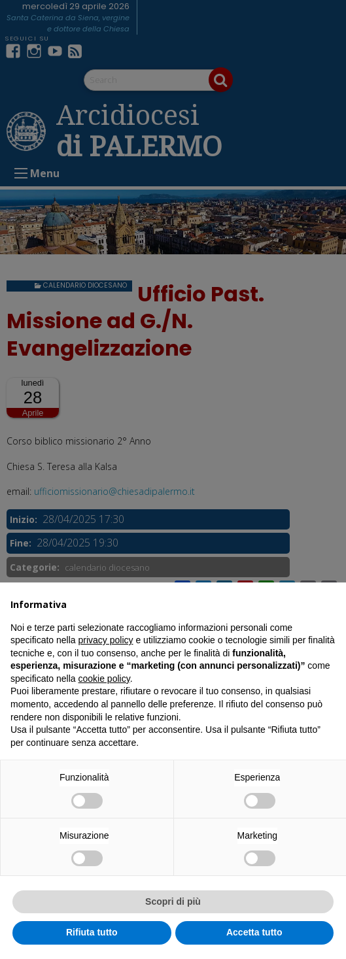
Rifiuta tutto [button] (92, 932)
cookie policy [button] (104, 678)
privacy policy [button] (105, 640)
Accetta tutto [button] (254, 932)
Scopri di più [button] (173, 901)
